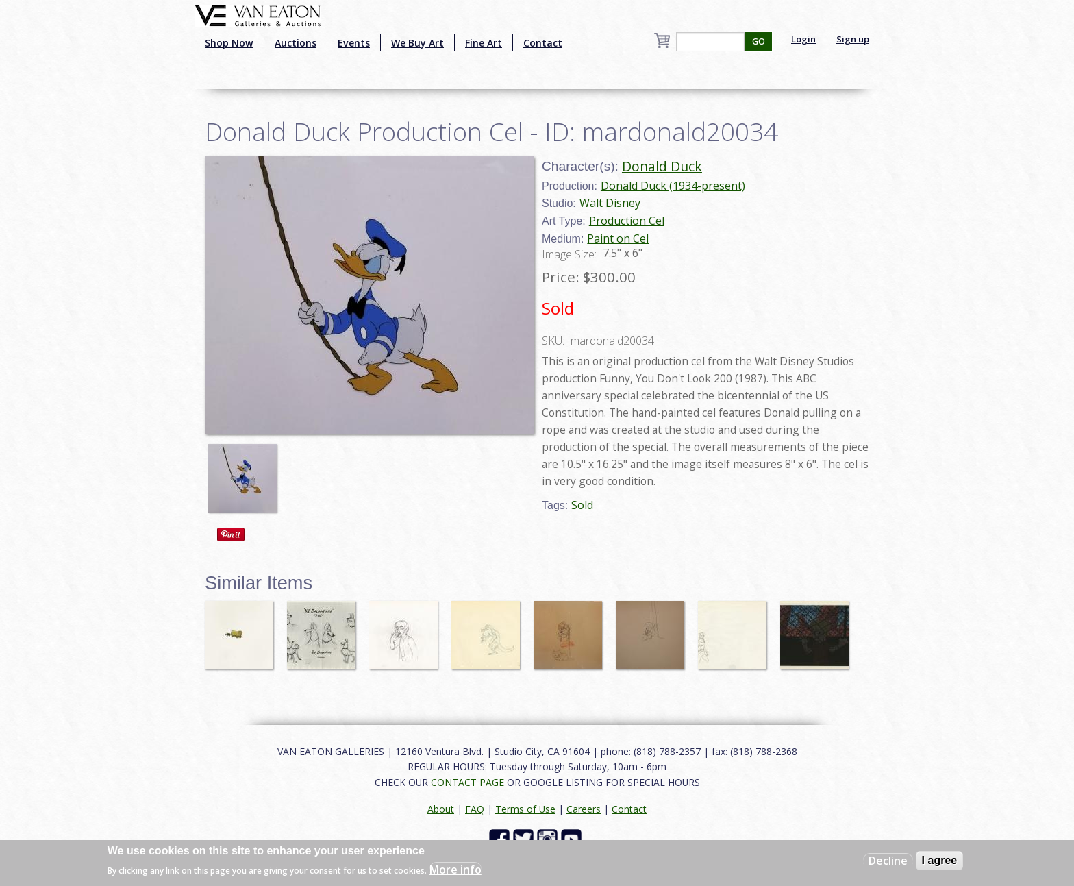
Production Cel (626, 220)
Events (354, 42)
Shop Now (229, 42)
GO (758, 41)
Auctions (295, 42)
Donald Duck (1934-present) (673, 185)
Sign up (852, 39)
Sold (582, 505)
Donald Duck (662, 166)
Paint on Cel (618, 238)
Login (803, 39)
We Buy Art (417, 42)
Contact (542, 42)
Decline (888, 860)
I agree (940, 860)
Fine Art (483, 42)
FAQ (474, 808)
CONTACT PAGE (467, 782)
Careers (583, 808)
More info (455, 869)
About (440, 808)
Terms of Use (525, 808)
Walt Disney (609, 202)
